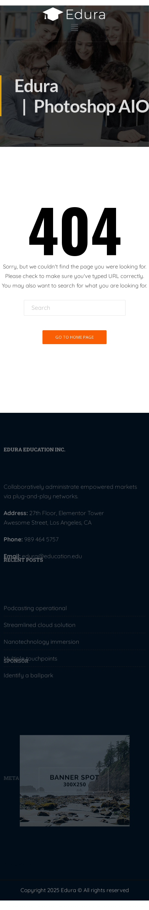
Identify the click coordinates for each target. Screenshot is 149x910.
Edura (36, 89)
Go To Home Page (74, 337)
